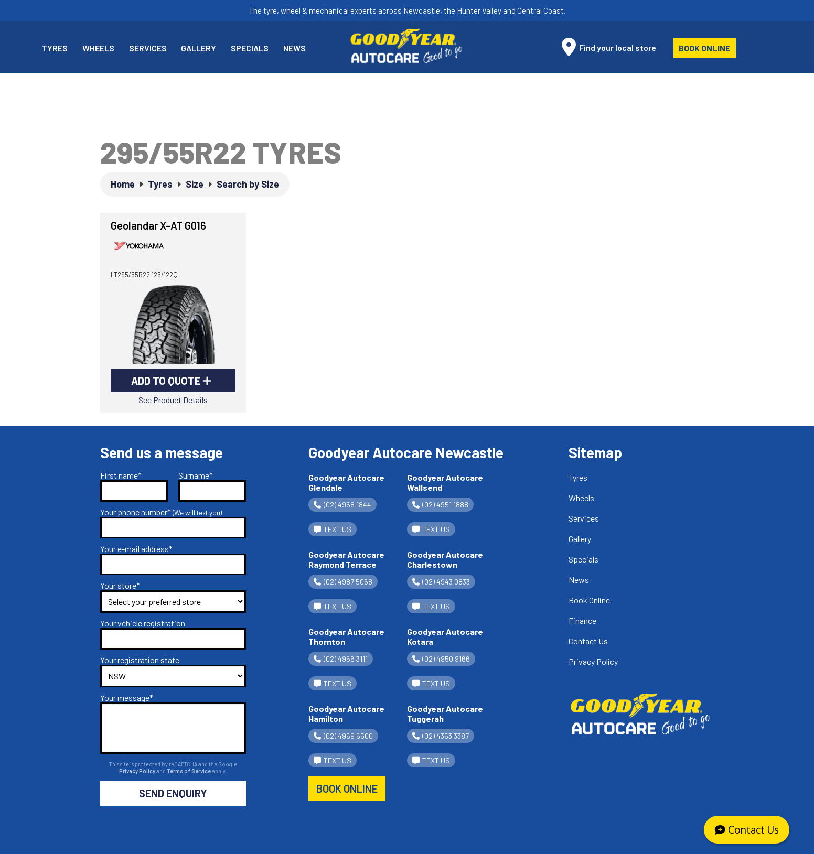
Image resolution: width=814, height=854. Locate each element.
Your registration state (139, 660)
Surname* (195, 475)
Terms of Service (189, 770)
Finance (582, 620)
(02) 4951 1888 (440, 504)
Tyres (55, 48)
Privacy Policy (137, 770)
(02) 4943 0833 (441, 581)
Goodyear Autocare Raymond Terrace (346, 559)
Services (148, 48)
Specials (250, 48)
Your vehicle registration (142, 623)
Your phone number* (161, 512)
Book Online (705, 48)
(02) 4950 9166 (441, 658)
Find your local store (609, 47)
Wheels (98, 48)
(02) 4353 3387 (440, 735)
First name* (121, 475)
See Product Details (173, 400)
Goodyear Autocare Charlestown (445, 559)
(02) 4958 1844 (342, 504)
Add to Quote (171, 380)
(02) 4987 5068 (343, 581)
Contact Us (588, 641)
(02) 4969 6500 (343, 735)
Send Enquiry (173, 793)
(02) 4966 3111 (341, 658)
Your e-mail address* (136, 549)
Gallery (198, 48)
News (294, 48)
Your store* (120, 585)
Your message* (126, 697)
